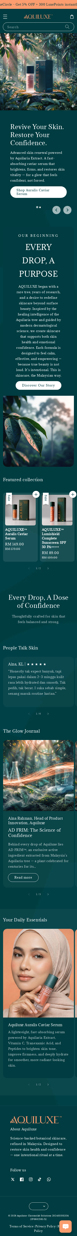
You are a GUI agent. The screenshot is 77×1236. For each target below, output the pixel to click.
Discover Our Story (38, 385)
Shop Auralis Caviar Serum (33, 192)
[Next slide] (67, 210)
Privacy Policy (45, 1226)
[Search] (67, 27)
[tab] (37, 207)
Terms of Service (21, 1226)
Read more (23, 877)
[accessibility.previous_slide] (29, 713)
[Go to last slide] (56, 210)
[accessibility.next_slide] (47, 713)
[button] (5, 16)
